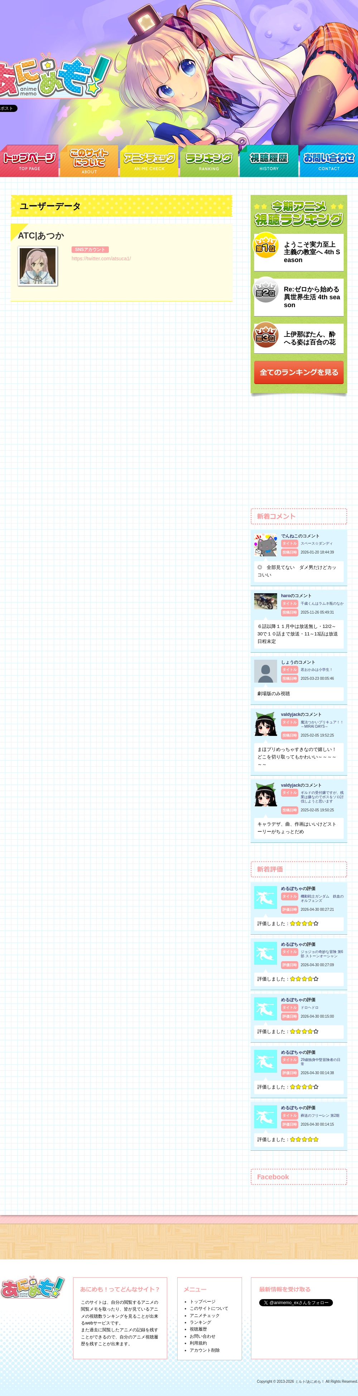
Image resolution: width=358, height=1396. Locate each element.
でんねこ (289, 536)
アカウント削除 (205, 1350)
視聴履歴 (198, 1329)
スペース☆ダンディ (317, 543)
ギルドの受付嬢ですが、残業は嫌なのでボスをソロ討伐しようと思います (322, 797)
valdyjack (290, 714)
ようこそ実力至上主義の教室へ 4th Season (312, 252)
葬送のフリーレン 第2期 (320, 1115)
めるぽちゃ (292, 888)
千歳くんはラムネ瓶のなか (322, 603)
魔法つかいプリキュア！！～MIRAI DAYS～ (322, 724)
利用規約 (198, 1343)
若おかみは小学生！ (317, 670)
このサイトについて (209, 1308)
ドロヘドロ (310, 1007)
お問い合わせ (203, 1336)
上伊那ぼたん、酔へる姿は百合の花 (309, 338)
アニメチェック (205, 1315)
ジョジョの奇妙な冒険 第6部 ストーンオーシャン (322, 954)
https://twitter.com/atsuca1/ (101, 258)
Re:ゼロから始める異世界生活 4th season (312, 297)
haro (285, 595)
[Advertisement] (299, 456)
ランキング (200, 1322)
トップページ (203, 1301)
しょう (287, 662)
